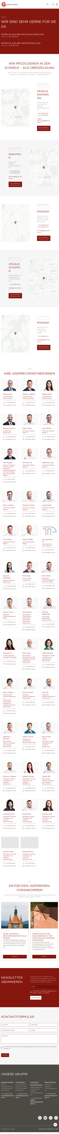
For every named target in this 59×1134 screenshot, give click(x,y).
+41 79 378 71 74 (49, 513)
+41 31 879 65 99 (43, 115)
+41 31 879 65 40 (15, 171)
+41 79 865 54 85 (49, 585)
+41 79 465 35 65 (30, 547)
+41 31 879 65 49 (15, 173)
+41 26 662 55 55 (13, 45)
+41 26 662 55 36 (30, 746)
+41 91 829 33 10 (49, 550)
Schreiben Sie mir (10, 405)
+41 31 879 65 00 (13, 36)
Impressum (42, 1130)
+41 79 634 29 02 (10, 436)
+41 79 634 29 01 (30, 436)
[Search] (53, 4)
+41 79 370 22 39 (10, 547)
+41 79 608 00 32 (30, 471)
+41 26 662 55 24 (10, 750)
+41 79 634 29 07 (49, 471)
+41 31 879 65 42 (30, 402)
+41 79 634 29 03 (49, 436)
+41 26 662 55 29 (43, 227)
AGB (56, 1130)
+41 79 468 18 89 (10, 402)
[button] (15, 107)
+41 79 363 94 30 (49, 402)
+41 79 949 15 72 (10, 622)
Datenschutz (50, 1130)
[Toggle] (57, 4)
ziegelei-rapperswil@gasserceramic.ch (43, 120)
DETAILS (14, 956)
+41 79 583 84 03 (30, 513)
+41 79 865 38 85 (10, 513)
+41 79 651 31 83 (10, 479)
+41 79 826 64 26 (30, 584)
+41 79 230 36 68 (10, 586)
